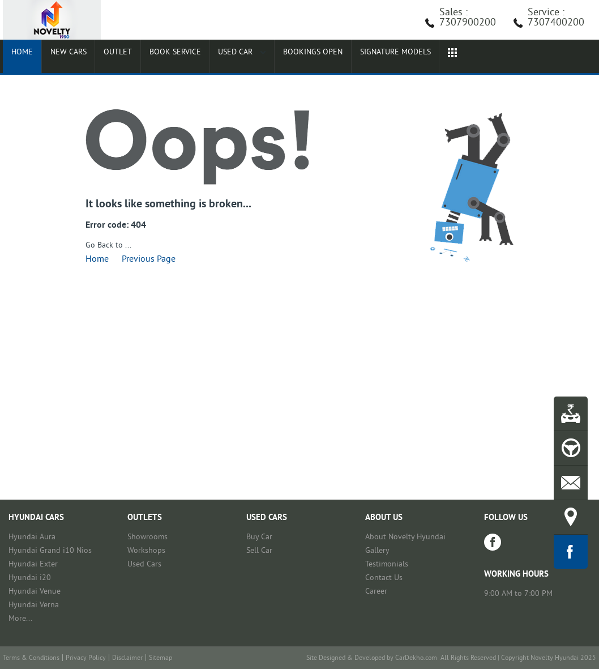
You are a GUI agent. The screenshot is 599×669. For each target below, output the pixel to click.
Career (376, 591)
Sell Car (259, 551)
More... (20, 619)
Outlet (106, 57)
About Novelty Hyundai (405, 537)
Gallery (377, 551)
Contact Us (384, 578)
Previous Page (149, 259)
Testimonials (386, 564)
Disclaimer (127, 658)
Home (19, 57)
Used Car (224, 57)
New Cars (61, 57)
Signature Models (377, 57)
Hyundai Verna (33, 605)
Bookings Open (293, 57)
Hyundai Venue (34, 591)
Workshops (146, 551)
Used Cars (144, 564)
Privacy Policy (86, 658)
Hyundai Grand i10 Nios (50, 551)
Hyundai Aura (31, 537)
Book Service (160, 57)
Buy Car (259, 537)
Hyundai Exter (33, 564)
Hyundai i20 (29, 578)
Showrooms (147, 537)
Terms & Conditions (31, 658)
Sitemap (160, 658)
